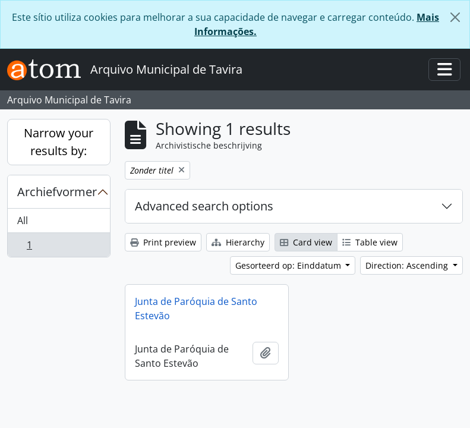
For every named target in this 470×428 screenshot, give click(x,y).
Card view (306, 242)
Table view (370, 242)
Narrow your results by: (58, 142)
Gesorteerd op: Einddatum (289, 265)
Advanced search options (204, 206)
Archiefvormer (57, 192)
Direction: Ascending (407, 265)
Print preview (163, 242)
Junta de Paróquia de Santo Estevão (196, 308)
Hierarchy (238, 242)
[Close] (455, 17)
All (22, 220)
